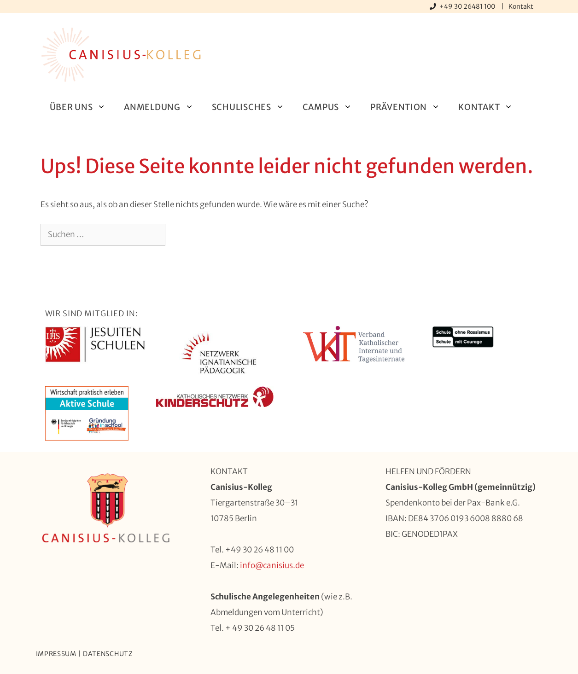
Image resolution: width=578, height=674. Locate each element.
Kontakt (520, 6)
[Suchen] (180, 235)
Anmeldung (163, 107)
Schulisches (252, 107)
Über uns (82, 107)
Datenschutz (108, 654)
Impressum (56, 654)
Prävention (409, 107)
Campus (332, 107)
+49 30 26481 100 (467, 6)
